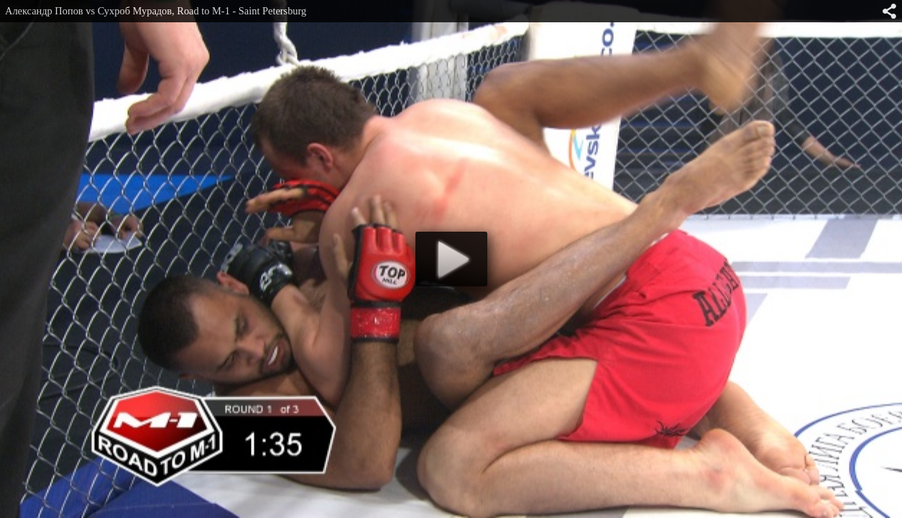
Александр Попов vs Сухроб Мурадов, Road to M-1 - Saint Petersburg (155, 11)
